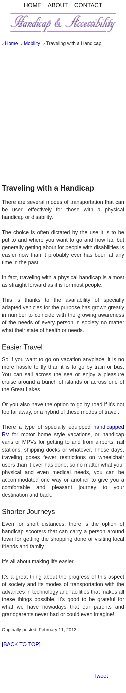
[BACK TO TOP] (21, 644)
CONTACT (88, 5)
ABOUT (58, 5)
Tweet (101, 676)
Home (11, 43)
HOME (32, 5)
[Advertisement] (63, 113)
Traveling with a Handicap (48, 188)
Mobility (32, 43)
